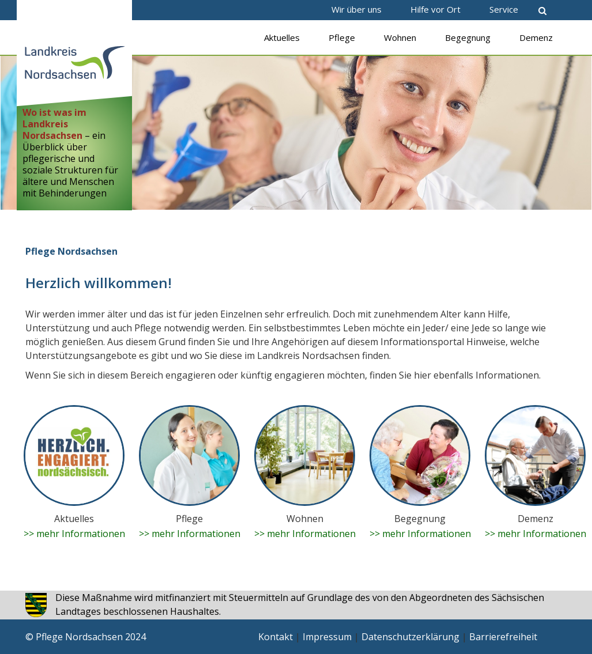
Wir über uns (356, 9)
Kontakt (275, 636)
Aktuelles (282, 37)
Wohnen (400, 37)
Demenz (536, 37)
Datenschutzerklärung (410, 636)
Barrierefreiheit (503, 636)
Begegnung (468, 37)
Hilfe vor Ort (435, 9)
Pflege (342, 37)
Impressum (327, 636)
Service (503, 9)
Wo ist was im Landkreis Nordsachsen (54, 124)
